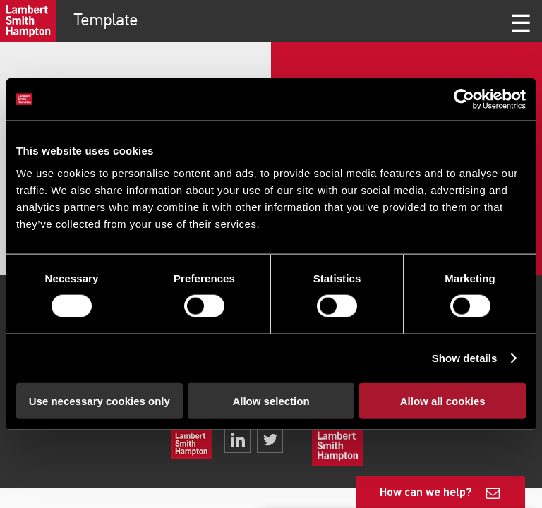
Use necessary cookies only (99, 400)
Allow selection (270, 400)
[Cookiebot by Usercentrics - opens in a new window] (464, 99)
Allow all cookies (443, 400)
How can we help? (426, 491)
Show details (465, 358)
